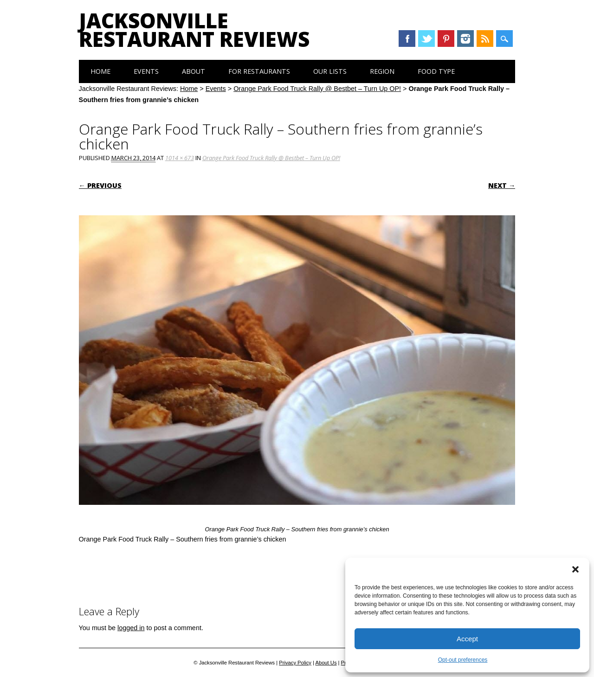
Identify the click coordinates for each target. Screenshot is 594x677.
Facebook (407, 38)
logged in (130, 628)
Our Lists (330, 71)
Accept (467, 639)
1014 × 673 (179, 158)
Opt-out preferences (463, 660)
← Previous (100, 185)
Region (382, 71)
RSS (485, 38)
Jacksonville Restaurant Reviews (194, 29)
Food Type (436, 71)
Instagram (465, 38)
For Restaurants (259, 71)
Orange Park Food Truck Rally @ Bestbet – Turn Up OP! (317, 88)
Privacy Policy (295, 662)
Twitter (426, 38)
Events (146, 71)
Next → (501, 185)
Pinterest (446, 38)
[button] (575, 569)
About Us (325, 662)
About (193, 71)
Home (100, 71)
